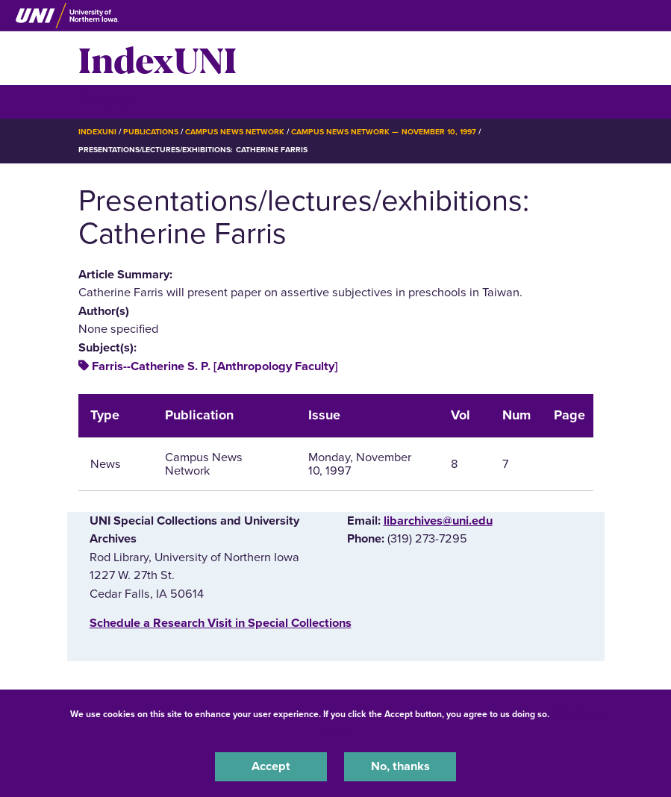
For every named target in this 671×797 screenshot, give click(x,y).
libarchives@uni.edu (438, 520)
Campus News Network (234, 132)
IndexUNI (157, 58)
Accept (271, 766)
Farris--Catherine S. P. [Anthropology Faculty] (215, 366)
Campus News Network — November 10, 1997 (383, 132)
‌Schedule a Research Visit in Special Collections (221, 623)
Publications (150, 132)
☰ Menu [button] (104, 101)
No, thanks (400, 766)
